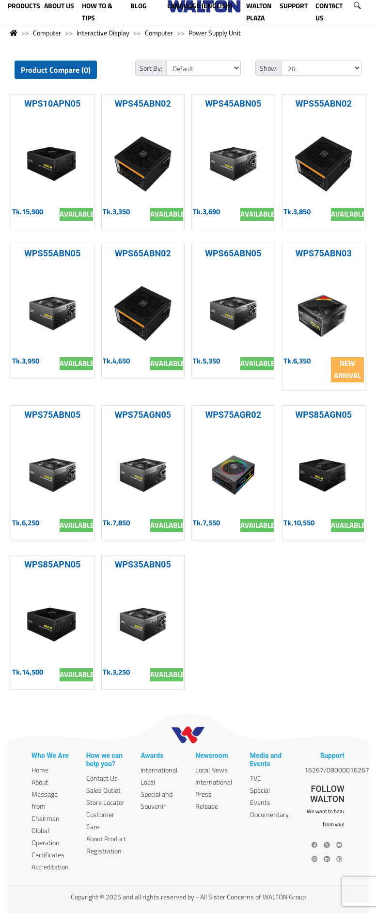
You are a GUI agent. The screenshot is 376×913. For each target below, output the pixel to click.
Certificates (47, 855)
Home (39, 770)
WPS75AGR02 (233, 414)
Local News (211, 770)
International (159, 770)
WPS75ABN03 (324, 253)
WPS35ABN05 (143, 564)
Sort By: (151, 68)
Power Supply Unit (214, 33)
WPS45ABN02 (143, 103)
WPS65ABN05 (233, 253)
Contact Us (102, 778)
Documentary (269, 814)
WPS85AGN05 (323, 414)
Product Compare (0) (56, 70)
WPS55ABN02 (324, 103)
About (39, 782)
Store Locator (105, 802)
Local (148, 782)
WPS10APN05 (52, 103)
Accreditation (50, 867)
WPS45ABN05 (233, 103)
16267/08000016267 (336, 770)
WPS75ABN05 (52, 414)
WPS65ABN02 (143, 253)
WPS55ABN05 (52, 253)
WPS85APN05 (52, 564)
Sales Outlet (103, 790)
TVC (255, 778)
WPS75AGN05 (142, 414)
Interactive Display (103, 33)
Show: (269, 68)
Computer (47, 33)
